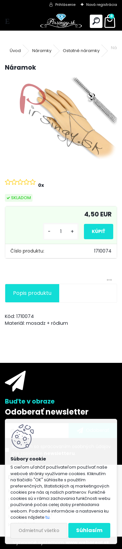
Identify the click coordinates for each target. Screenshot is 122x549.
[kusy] (60, 231)
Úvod (15, 51)
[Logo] (61, 21)
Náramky (41, 51)
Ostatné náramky (81, 51)
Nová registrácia (101, 4)
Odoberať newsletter (46, 411)
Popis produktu (32, 293)
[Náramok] (61, 119)
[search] (96, 21)
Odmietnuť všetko (39, 531)
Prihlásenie (65, 4)
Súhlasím (89, 530)
